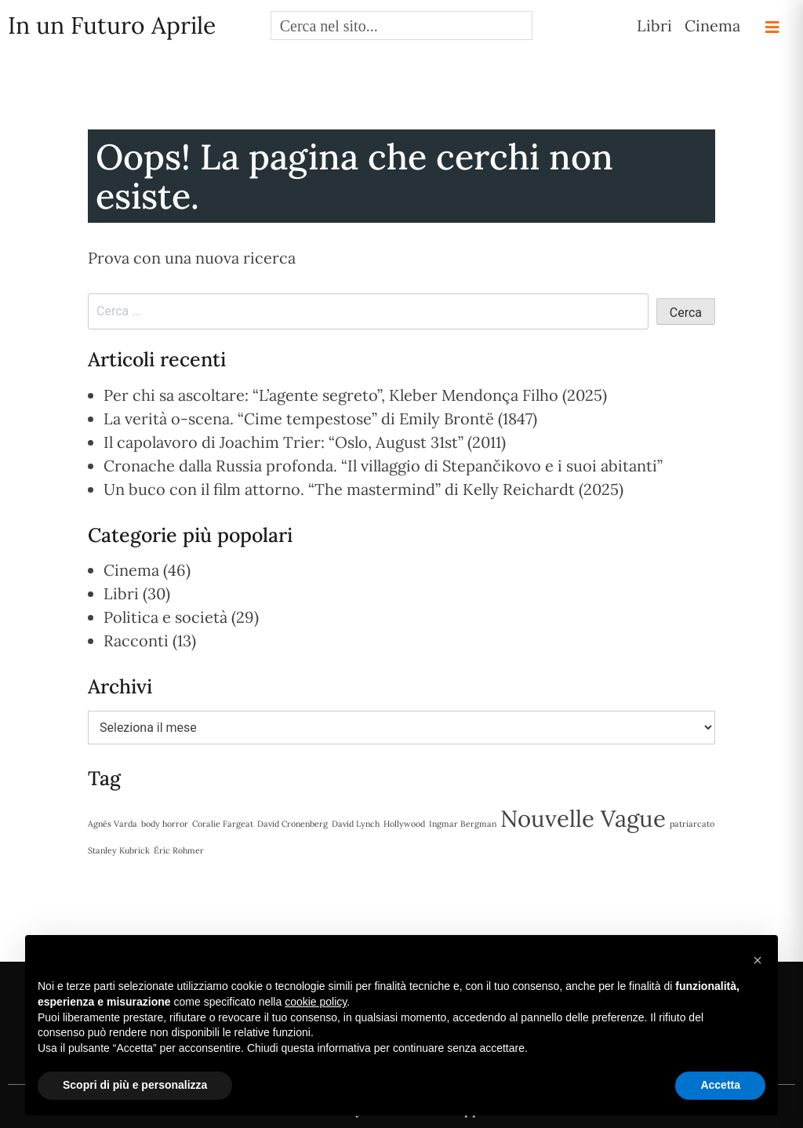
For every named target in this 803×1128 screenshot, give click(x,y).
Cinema (712, 25)
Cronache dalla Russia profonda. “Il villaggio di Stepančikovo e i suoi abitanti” (383, 465)
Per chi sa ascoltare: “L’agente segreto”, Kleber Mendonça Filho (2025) (355, 395)
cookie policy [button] (316, 1001)
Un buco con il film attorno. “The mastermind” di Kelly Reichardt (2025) (363, 489)
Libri (654, 25)
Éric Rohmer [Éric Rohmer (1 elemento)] (179, 850)
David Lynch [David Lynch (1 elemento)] (356, 823)
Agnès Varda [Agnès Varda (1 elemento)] (112, 823)
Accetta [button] (720, 1085)
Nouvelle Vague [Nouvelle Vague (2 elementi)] (583, 818)
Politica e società (165, 617)
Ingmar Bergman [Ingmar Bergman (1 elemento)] (462, 823)
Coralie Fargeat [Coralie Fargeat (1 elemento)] (222, 823)
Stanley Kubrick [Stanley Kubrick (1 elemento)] (119, 850)
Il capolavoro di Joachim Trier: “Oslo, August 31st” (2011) (305, 442)
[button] (757, 960)
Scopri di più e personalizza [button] (135, 1085)
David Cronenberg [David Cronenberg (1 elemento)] (292, 823)
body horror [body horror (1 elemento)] (164, 823)
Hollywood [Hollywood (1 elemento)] (404, 823)
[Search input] (389, 25)
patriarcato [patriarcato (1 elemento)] (692, 823)
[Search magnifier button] (518, 25)
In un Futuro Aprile (112, 25)
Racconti (136, 640)
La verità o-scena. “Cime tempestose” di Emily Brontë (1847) (320, 418)
